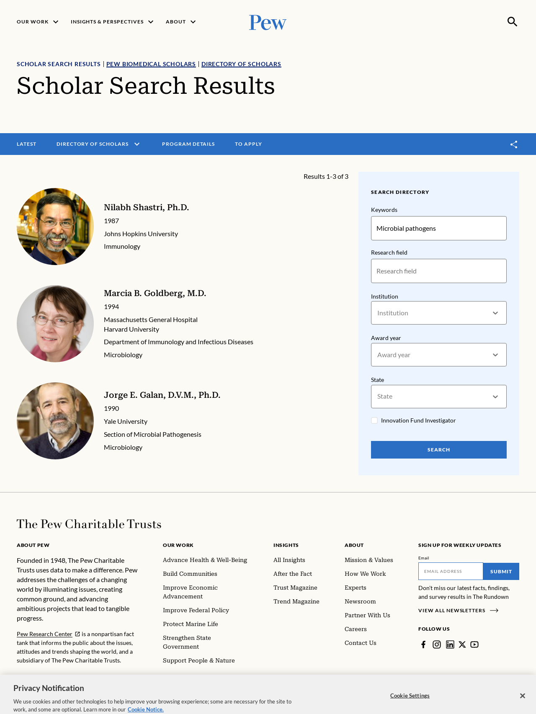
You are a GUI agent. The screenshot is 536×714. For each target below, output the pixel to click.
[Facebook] (423, 644)
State (377, 379)
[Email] (450, 571)
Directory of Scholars (241, 63)
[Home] (89, 523)
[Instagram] (437, 644)
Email (424, 558)
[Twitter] (462, 644)
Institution (384, 296)
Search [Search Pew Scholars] (439, 449)
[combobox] (378, 313)
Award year (386, 338)
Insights (286, 545)
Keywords (384, 209)
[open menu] (137, 144)
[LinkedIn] (450, 644)
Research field (389, 252)
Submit (501, 571)
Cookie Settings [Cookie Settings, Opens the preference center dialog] (410, 705)
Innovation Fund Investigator (418, 420)
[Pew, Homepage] (268, 21)
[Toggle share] (514, 144)
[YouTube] (474, 644)
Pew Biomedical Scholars (151, 63)
